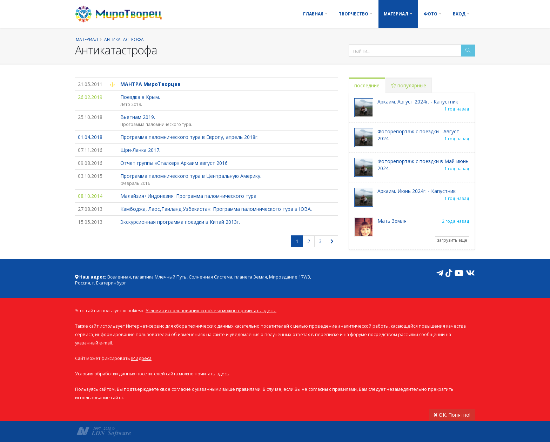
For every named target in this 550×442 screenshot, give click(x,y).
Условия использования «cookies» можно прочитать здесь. (211, 311)
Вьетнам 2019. (137, 117)
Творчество (353, 14)
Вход (459, 14)
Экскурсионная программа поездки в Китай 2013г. (180, 222)
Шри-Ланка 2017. (140, 150)
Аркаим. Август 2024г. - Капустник (417, 101)
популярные (408, 85)
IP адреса (141, 358)
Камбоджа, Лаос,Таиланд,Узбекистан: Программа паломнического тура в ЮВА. (216, 209)
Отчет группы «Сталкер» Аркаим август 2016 (174, 163)
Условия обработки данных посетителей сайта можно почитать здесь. (152, 374)
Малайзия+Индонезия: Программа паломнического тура (188, 196)
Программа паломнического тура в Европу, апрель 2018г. (189, 137)
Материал (396, 14)
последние (367, 85)
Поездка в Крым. (140, 97)
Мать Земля (392, 220)
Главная (313, 14)
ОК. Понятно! (452, 414)
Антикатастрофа (124, 39)
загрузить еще (452, 240)
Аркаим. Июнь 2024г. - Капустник (416, 191)
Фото (430, 14)
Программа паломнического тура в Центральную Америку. (190, 176)
